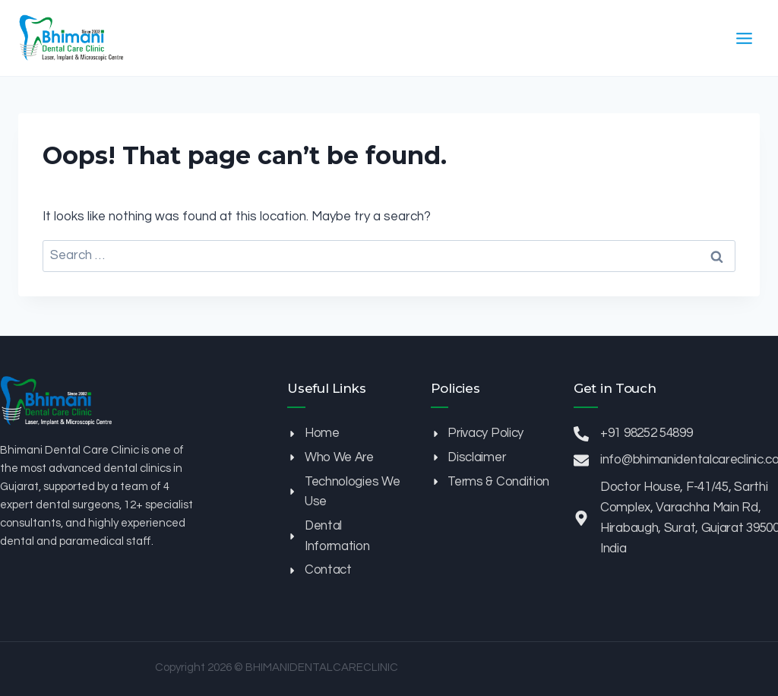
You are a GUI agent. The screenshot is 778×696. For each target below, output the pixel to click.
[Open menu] (744, 38)
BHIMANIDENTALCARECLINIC (321, 667)
